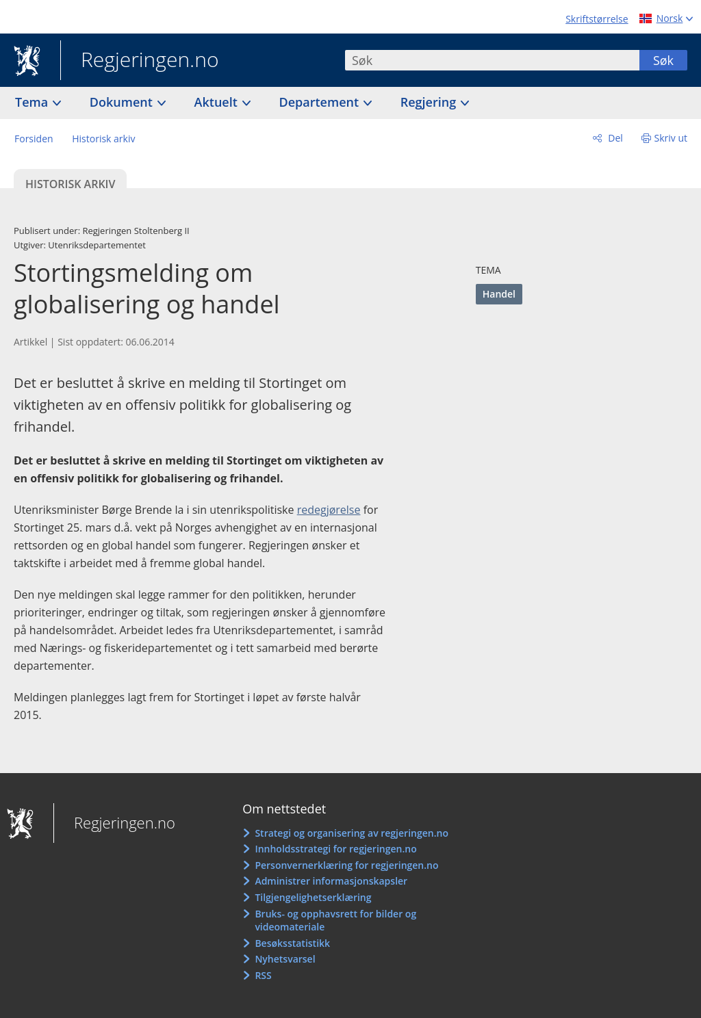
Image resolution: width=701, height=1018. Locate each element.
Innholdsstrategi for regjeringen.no (335, 848)
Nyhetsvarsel (285, 958)
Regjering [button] (429, 102)
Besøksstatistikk (292, 943)
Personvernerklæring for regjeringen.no (346, 865)
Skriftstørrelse (596, 18)
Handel (499, 293)
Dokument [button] (123, 102)
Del (614, 137)
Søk (663, 60)
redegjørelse (329, 509)
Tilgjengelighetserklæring (313, 897)
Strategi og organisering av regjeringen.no (351, 832)
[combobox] (492, 60)
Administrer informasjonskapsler (331, 880)
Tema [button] (33, 102)
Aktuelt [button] (217, 102)
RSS (263, 975)
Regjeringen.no (139, 61)
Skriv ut (671, 137)
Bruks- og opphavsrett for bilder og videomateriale (335, 920)
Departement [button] (320, 102)
